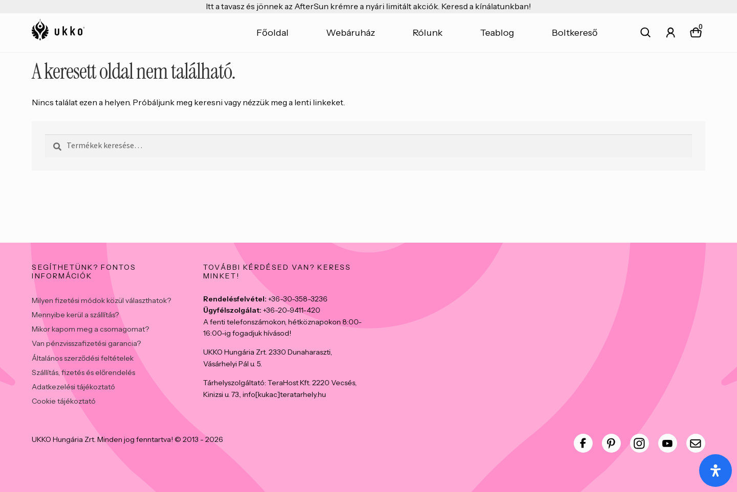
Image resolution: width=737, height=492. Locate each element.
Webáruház (350, 32)
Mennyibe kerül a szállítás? (75, 314)
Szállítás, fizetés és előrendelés (83, 372)
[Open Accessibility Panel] (715, 470)
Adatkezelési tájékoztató (73, 386)
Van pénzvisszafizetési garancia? (86, 343)
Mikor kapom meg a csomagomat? (90, 329)
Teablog (497, 32)
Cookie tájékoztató (64, 401)
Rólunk (428, 32)
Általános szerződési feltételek (83, 358)
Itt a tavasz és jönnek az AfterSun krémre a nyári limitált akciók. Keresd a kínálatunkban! (368, 6)
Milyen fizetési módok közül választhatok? (101, 300)
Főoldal (272, 32)
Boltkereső (575, 32)
